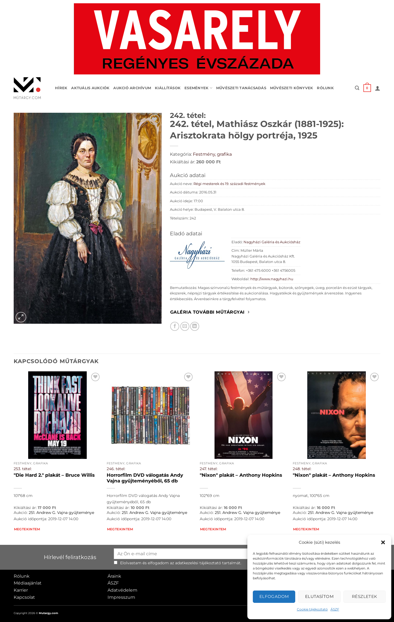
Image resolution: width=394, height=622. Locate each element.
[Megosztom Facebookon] (174, 326)
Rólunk (325, 88)
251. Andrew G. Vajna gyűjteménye (61, 512)
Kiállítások (168, 88)
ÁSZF (335, 609)
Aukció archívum (132, 88)
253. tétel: (23, 468)
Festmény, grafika (212, 154)
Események (198, 88)
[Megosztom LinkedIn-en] (194, 326)
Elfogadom (274, 596)
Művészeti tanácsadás (241, 88)
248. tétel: (302, 468)
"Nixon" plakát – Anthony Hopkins (241, 475)
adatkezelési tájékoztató (198, 562)
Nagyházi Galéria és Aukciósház (272, 242)
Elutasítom (319, 596)
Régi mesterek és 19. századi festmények (229, 184)
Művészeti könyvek (291, 88)
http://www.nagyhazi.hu (271, 279)
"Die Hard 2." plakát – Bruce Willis (54, 475)
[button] (383, 542)
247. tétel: (209, 468)
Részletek (364, 596)
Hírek (61, 88)
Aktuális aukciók (90, 88)
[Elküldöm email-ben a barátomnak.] (184, 326)
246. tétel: (116, 468)
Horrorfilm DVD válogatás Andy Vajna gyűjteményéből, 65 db (145, 478)
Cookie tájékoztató (312, 609)
